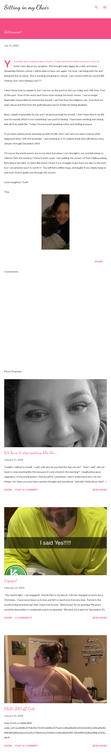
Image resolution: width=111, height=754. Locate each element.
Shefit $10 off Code (19, 708)
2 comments (23, 617)
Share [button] (99, 261)
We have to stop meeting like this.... (31, 452)
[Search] (96, 6)
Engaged (10, 580)
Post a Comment (26, 489)
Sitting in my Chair (26, 7)
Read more (99, 489)
